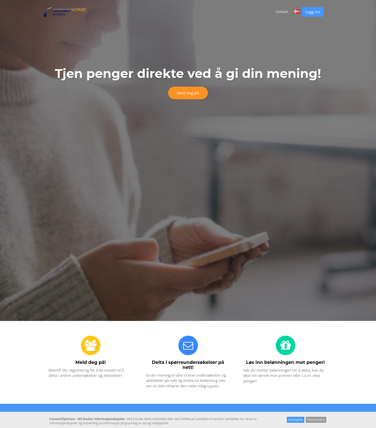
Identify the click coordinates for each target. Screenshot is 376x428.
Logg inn (312, 11)
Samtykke (295, 419)
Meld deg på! (188, 92)
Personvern (316, 419)
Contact (282, 11)
